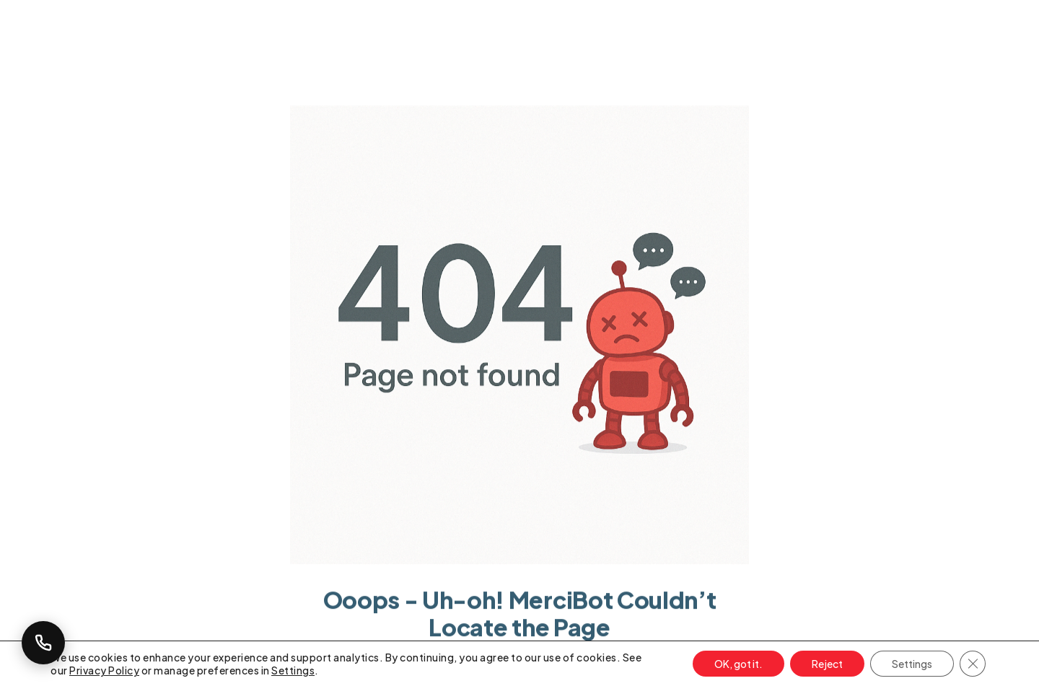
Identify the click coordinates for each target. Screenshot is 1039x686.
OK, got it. (738, 663)
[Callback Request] (43, 642)
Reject (827, 663)
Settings (293, 670)
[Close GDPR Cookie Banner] (973, 664)
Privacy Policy (104, 670)
